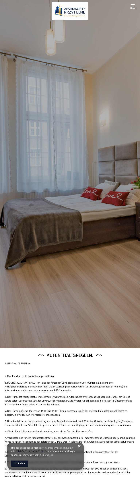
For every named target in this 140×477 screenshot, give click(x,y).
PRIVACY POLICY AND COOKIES (31, 451)
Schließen (19, 463)
